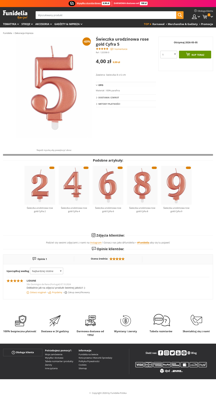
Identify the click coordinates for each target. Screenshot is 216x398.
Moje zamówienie (53, 354)
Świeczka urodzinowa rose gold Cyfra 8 (142, 209)
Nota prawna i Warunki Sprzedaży (95, 357)
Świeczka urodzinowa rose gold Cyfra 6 (108, 209)
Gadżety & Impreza (67, 24)
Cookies (83, 364)
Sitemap (83, 368)
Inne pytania (51, 368)
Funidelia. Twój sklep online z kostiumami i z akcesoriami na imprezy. (15, 14)
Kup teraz (197, 54)
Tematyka (9, 24)
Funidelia (7, 33)
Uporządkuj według (18, 271)
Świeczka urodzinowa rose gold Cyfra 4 (74, 209)
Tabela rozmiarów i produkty (59, 361)
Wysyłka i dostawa (54, 357)
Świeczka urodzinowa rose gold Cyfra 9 (176, 209)
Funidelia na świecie (88, 354)
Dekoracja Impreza (24, 33)
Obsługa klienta (23, 352)
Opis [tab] (100, 85)
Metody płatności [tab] (109, 103)
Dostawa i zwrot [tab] (108, 97)
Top (146, 24)
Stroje (25, 24)
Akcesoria (42, 24)
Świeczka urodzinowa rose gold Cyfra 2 (40, 209)
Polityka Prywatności (89, 361)
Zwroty (48, 364)
